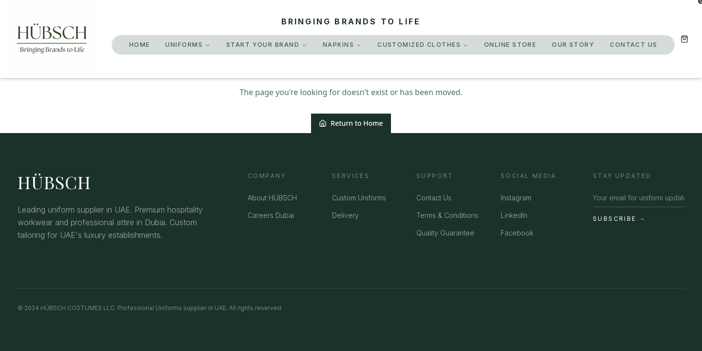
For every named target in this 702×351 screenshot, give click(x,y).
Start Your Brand (266, 44)
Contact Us (633, 44)
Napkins (342, 44)
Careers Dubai (271, 215)
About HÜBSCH (272, 198)
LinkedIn (514, 215)
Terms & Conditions (447, 215)
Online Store (510, 44)
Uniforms (188, 44)
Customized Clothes (422, 44)
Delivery (345, 215)
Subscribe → (619, 218)
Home (139, 44)
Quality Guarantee (445, 233)
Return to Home (351, 123)
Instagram (516, 198)
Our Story (573, 44)
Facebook (517, 233)
